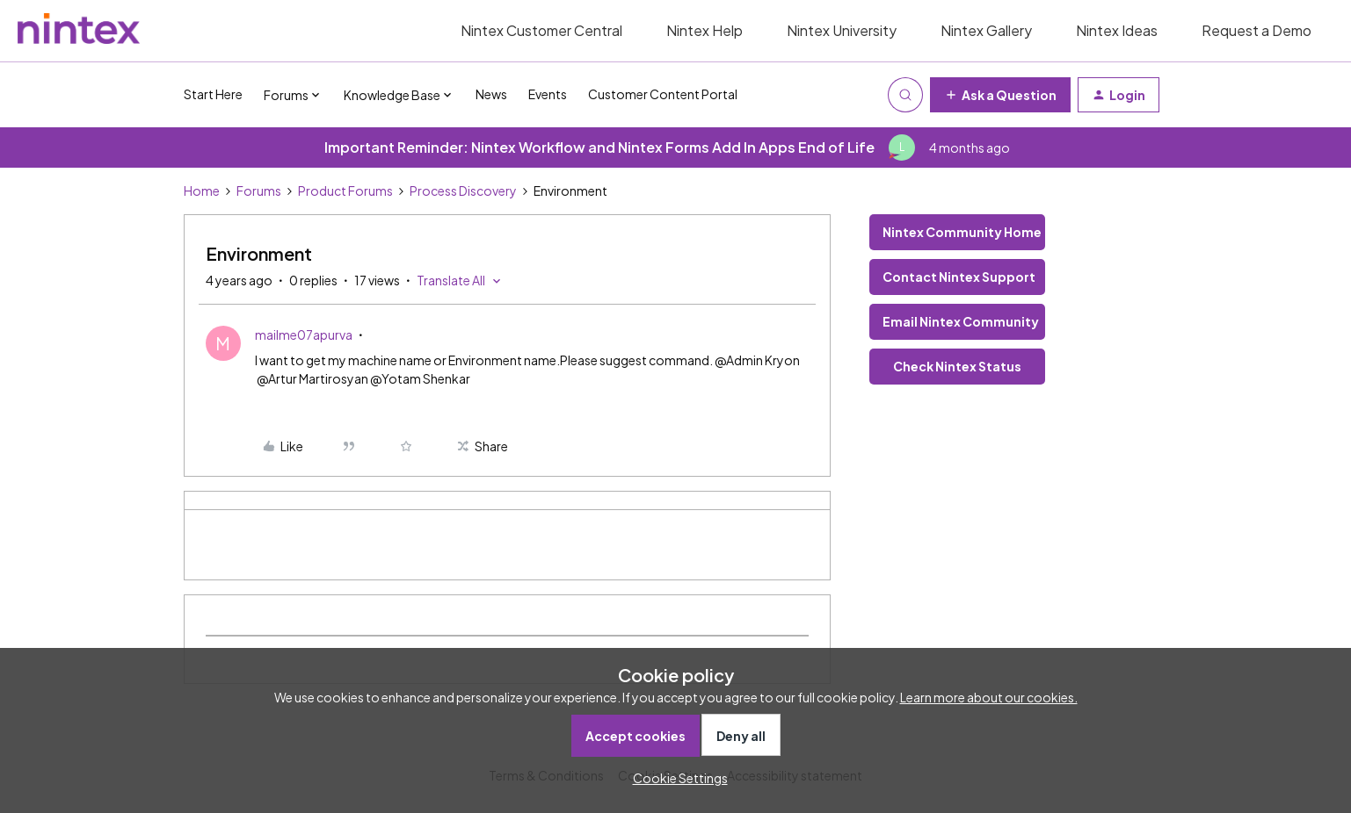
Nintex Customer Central (541, 30)
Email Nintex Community (961, 321)
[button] (1000, 94)
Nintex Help (704, 30)
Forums (258, 190)
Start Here (213, 94)
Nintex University (842, 30)
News (491, 94)
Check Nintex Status (957, 366)
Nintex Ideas (1117, 30)
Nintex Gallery (986, 30)
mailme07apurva (303, 334)
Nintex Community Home (962, 232)
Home (202, 190)
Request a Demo (1256, 30)
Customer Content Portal (662, 94)
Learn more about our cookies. (989, 697)
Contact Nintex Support (959, 276)
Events (547, 94)
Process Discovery (463, 190)
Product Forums (345, 190)
